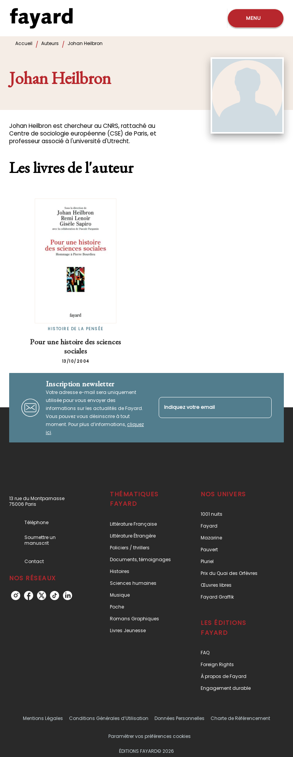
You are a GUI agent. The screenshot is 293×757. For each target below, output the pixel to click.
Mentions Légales (43, 718)
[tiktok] (54, 595)
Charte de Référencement (240, 718)
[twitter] (41, 595)
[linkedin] (67, 595)
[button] (142, 524)
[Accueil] (41, 18)
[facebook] (28, 595)
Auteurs (50, 43)
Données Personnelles (179, 718)
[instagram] (15, 595)
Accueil (23, 43)
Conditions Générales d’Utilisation (108, 718)
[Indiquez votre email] (206, 407)
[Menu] (255, 18)
